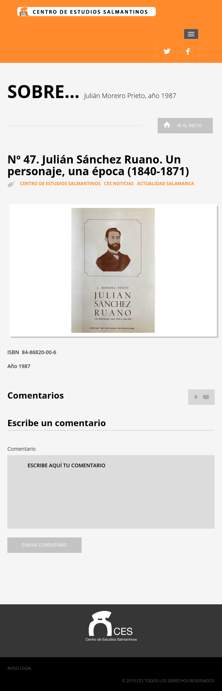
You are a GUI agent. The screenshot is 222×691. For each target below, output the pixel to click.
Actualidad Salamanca (165, 183)
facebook (166, 52)
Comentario (21, 448)
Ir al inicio (181, 125)
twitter (189, 52)
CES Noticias (119, 183)
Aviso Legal (19, 668)
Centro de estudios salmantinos (60, 183)
